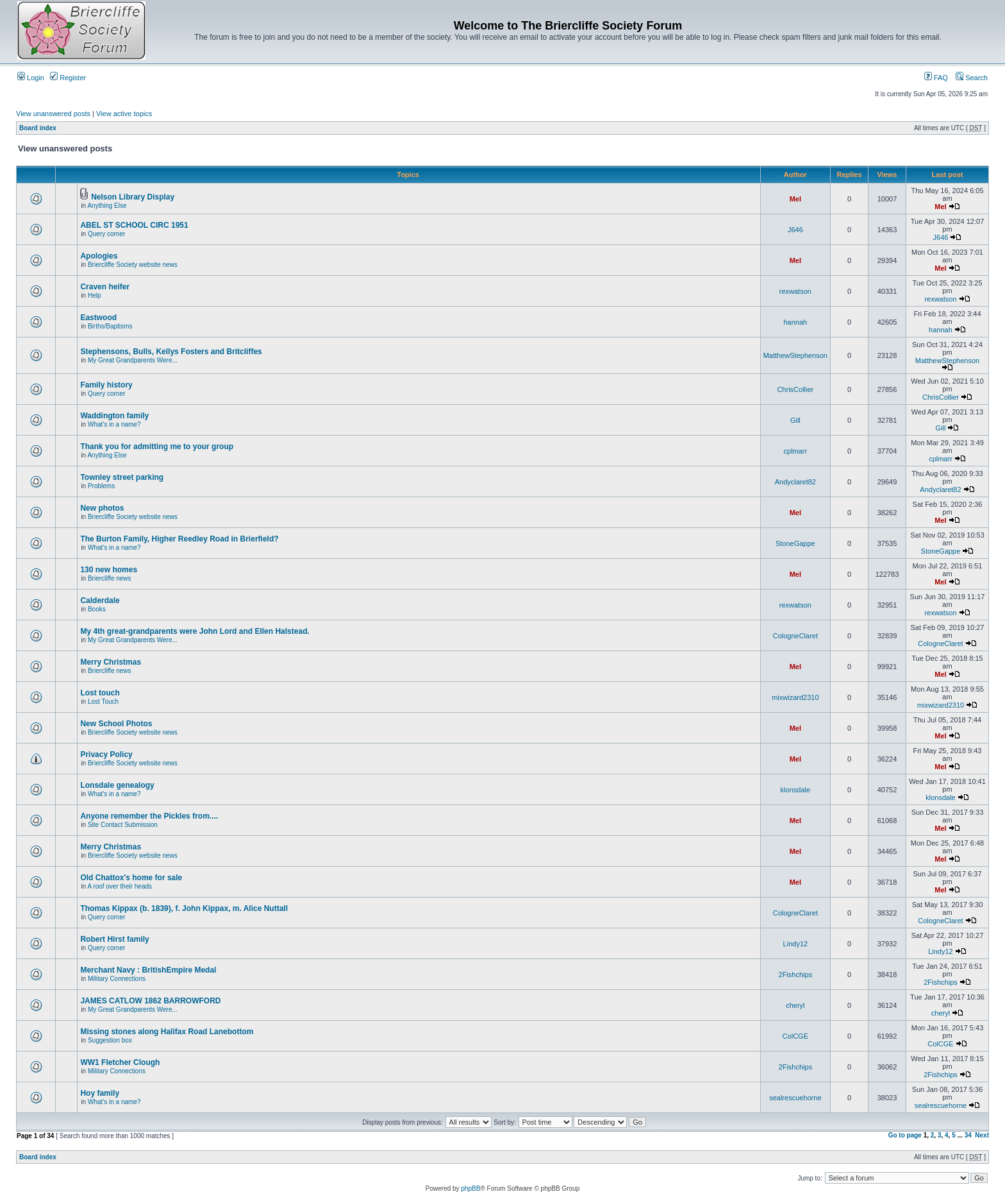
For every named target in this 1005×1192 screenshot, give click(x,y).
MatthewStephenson (795, 355)
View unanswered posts (53, 113)
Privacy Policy (106, 754)
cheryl (795, 1005)
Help (94, 295)
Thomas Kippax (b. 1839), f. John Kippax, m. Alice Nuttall (184, 908)
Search (972, 77)
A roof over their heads (119, 886)
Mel (795, 199)
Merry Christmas (110, 662)
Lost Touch (103, 701)
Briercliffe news (109, 578)
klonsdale (795, 790)
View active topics (124, 113)
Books (97, 609)
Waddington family (114, 415)
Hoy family (99, 1093)
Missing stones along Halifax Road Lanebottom (166, 1031)
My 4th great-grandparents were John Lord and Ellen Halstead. (194, 631)
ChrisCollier (795, 389)
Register (68, 77)
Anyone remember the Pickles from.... (149, 816)
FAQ (936, 77)
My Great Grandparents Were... (133, 360)
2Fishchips (796, 974)
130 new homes (108, 569)
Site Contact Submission (123, 824)
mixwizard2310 (795, 697)
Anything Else (106, 205)
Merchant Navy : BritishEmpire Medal (148, 970)
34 (968, 1135)
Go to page (905, 1135)
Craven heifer (104, 286)
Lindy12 (795, 944)
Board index (37, 128)
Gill (795, 420)
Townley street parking (121, 477)
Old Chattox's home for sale (131, 877)
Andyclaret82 (795, 482)
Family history (106, 384)
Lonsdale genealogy (117, 785)
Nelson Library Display (132, 196)
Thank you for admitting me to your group (156, 446)
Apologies (98, 255)
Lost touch (99, 692)
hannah (795, 322)
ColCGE (795, 1036)
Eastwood (98, 317)
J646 (795, 230)
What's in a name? (114, 424)
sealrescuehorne (795, 1098)
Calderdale (99, 600)
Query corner (106, 233)
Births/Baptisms (110, 326)
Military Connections (116, 978)
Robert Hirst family (114, 939)
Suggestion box (110, 1040)
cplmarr (796, 451)
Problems (101, 486)
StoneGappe (795, 543)
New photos (102, 508)
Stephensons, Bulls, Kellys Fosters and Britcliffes (171, 351)
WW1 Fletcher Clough (120, 1062)
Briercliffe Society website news (133, 264)
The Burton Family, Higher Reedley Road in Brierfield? (179, 538)
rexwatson (795, 291)
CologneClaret (795, 636)
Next (982, 1135)
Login (30, 77)
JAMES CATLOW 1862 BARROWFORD (150, 1000)
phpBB (470, 1188)
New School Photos (116, 723)
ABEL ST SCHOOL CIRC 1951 (134, 225)
